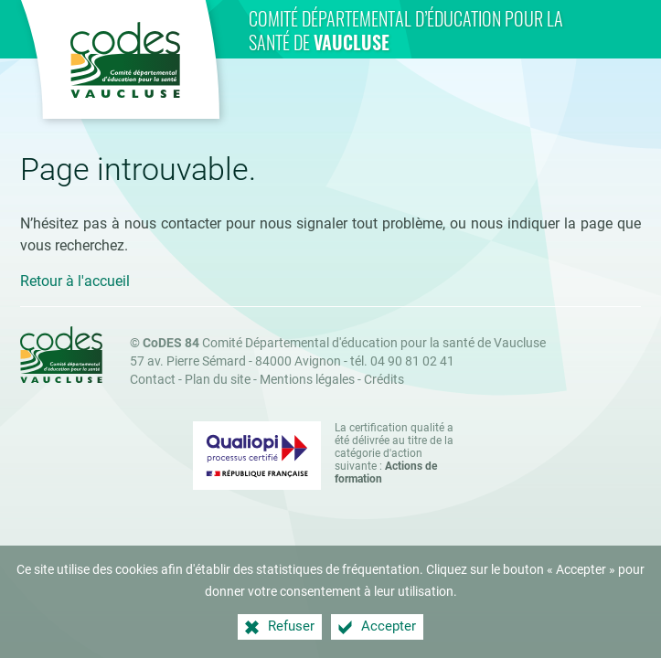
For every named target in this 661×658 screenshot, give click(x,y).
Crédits (384, 379)
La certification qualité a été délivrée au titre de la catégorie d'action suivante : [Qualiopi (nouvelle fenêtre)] (394, 453)
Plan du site (218, 379)
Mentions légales (307, 379)
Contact (153, 379)
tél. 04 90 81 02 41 (402, 361)
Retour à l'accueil (75, 281)
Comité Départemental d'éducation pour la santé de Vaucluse (344, 343)
